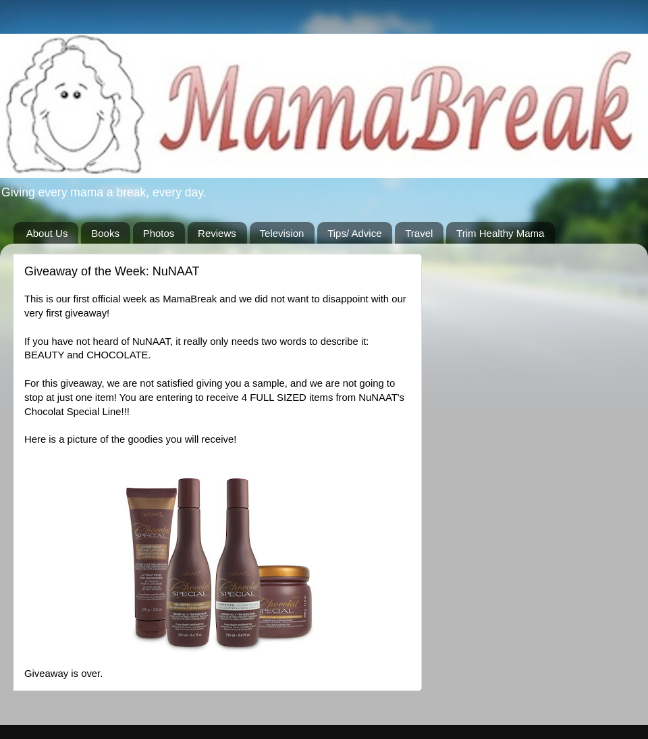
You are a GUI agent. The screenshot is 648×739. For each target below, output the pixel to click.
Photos (159, 233)
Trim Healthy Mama (500, 233)
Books (105, 233)
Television (282, 233)
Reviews (217, 233)
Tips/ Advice (354, 233)
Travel (419, 233)
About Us (47, 233)
